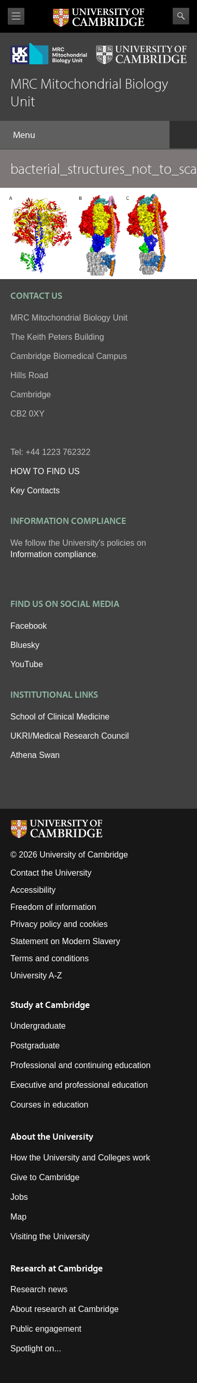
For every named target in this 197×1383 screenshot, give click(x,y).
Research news (38, 1289)
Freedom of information (53, 907)
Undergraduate (38, 1025)
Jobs (19, 1197)
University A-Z (36, 975)
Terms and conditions (49, 958)
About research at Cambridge (64, 1309)
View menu (16, 16)
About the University (51, 1136)
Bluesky (24, 645)
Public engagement (45, 1328)
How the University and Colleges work (80, 1157)
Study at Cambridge (50, 1005)
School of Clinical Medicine (59, 716)
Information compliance (53, 554)
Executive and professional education (79, 1085)
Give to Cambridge (44, 1177)
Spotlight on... (35, 1348)
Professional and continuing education (80, 1065)
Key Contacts (35, 490)
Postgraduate (35, 1045)
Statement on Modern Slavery (65, 941)
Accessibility (32, 890)
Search (181, 16)
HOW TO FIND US (45, 471)
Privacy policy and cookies (59, 924)
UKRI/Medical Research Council (69, 735)
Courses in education (49, 1104)
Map (18, 1216)
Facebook (28, 625)
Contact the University (51, 872)
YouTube (26, 664)
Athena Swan (35, 755)
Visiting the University (50, 1236)
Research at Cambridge (56, 1268)
